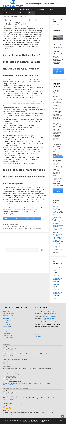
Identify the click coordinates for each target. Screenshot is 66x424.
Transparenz (38, 336)
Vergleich (14, 9)
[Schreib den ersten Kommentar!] (22, 250)
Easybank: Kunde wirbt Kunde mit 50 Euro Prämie (19, 226)
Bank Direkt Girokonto (8, 313)
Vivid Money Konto (8, 337)
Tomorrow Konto (7, 335)
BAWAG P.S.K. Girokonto (9, 319)
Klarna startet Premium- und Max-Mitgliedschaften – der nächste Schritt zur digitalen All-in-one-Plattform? (58, 247)
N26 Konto (6, 331)
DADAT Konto (6, 320)
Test (53, 9)
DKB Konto (6, 322)
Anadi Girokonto (7, 311)
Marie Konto (6, 330)
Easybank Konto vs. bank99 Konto (58, 283)
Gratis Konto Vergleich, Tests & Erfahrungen (42, 4)
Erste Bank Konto (7, 326)
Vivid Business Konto (56, 269)
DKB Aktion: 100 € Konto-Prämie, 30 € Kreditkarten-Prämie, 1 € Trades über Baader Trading (58, 227)
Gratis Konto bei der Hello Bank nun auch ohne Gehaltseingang (23, 228)
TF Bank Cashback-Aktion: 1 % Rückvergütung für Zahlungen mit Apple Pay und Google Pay (58, 237)
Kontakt (37, 331)
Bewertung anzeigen (8, 355)
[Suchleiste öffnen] (63, 13)
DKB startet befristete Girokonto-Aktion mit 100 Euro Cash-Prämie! (57, 209)
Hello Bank (14, 224)
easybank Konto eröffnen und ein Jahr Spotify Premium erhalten (57, 218)
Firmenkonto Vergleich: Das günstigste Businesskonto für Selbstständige (57, 276)
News (31, 13)
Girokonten (43, 9)
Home (4, 9)
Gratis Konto (55, 321)
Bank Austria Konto (8, 315)
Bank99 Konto (6, 317)
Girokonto (8, 224)
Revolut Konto (6, 333)
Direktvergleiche (27, 9)
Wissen (23, 13)
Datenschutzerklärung (40, 332)
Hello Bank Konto (7, 328)
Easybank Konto (7, 324)
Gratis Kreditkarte (10, 13)
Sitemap (37, 334)
